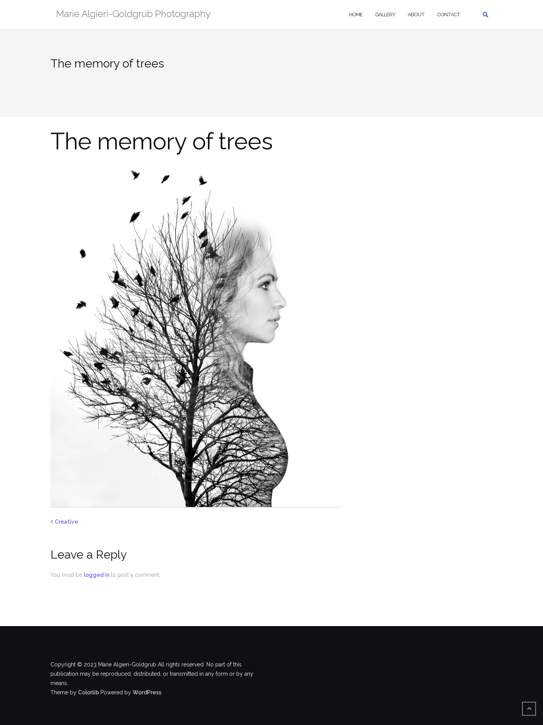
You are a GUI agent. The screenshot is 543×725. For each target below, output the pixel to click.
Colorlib (88, 692)
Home (356, 14)
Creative (66, 522)
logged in (96, 575)
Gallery (385, 14)
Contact (448, 14)
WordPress (147, 692)
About (416, 14)
